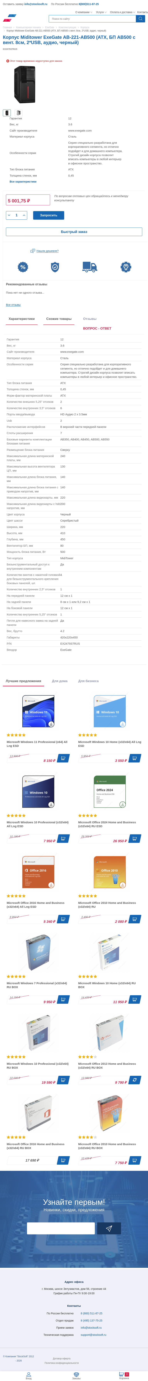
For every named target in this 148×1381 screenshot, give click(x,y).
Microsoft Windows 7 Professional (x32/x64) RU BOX (37, 985)
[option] (7, 113)
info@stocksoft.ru (35, 4)
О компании (82, 12)
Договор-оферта (62, 1358)
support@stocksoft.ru (93, 1334)
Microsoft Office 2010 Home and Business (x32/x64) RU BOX (107, 1146)
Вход (28, 1378)
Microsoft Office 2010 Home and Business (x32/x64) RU (107, 904)
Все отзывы (13, 304)
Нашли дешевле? (48, 250)
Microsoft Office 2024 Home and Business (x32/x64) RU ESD (107, 824)
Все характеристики (23, 181)
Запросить (48, 215)
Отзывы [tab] (90, 319)
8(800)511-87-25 (89, 4)
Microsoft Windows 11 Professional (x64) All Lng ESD (37, 743)
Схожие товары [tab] (58, 319)
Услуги (100, 12)
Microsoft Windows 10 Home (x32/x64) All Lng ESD (109, 743)
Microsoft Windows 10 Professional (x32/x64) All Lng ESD (38, 824)
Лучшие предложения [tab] (23, 681)
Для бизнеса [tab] (88, 681)
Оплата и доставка (120, 12)
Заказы (76, 1378)
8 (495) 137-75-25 (91, 1320)
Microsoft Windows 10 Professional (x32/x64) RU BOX (38, 1065)
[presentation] (97, 329)
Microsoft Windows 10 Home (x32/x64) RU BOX (107, 985)
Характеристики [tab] (22, 319)
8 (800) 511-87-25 (91, 1313)
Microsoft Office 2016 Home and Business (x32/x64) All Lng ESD (35, 904)
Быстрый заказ (74, 232)
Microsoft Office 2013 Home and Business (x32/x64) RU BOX (107, 1065)
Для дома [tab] (59, 681)
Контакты (142, 12)
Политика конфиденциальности (62, 1363)
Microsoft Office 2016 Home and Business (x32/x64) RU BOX (35, 1146)
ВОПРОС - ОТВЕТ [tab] (97, 328)
